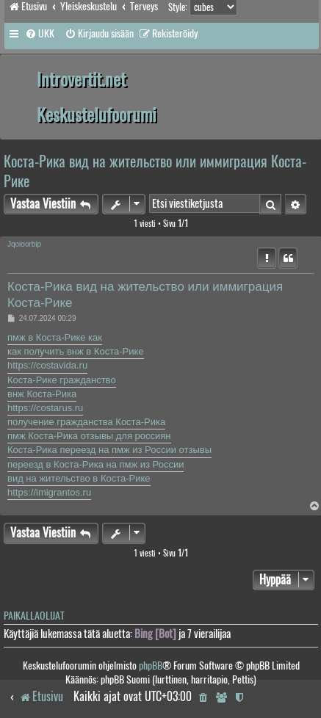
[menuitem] (39, 33)
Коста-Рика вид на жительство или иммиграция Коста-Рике (155, 171)
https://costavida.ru (47, 365)
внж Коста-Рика (41, 393)
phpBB (150, 665)
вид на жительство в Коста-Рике (79, 478)
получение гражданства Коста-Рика (86, 421)
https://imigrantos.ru (49, 492)
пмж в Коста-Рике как (54, 337)
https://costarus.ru (45, 407)
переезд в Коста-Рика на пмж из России (95, 464)
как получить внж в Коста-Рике (75, 351)
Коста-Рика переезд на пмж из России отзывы (109, 449)
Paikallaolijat (34, 616)
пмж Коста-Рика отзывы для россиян (89, 435)
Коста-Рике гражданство (61, 379)
